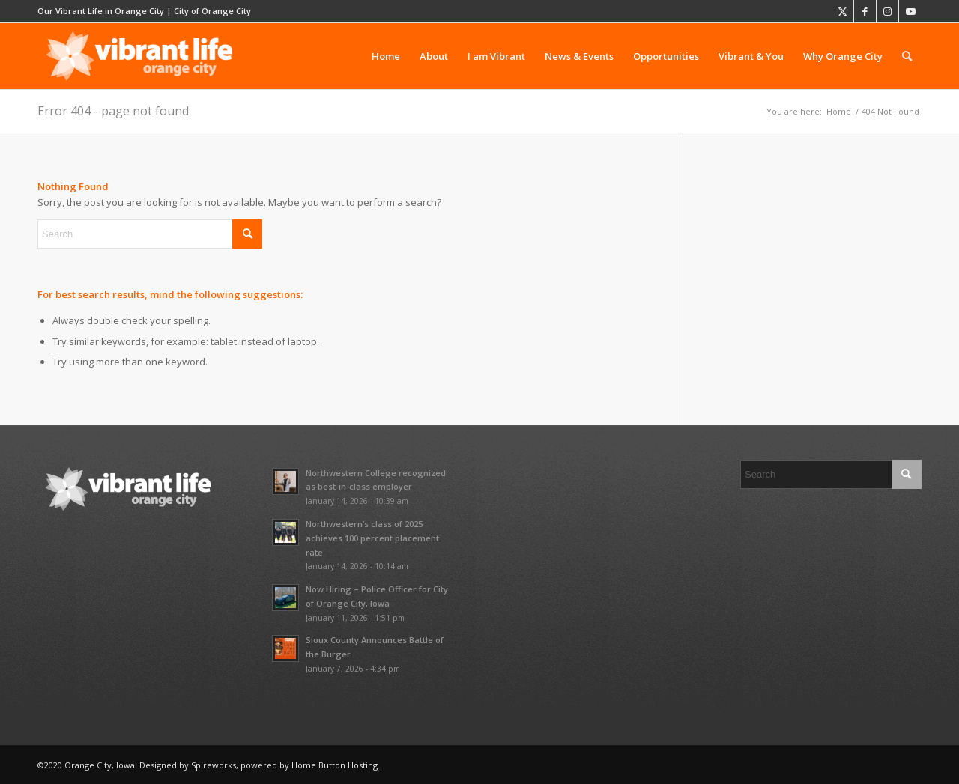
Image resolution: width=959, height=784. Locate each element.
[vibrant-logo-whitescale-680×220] (139, 56)
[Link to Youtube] (910, 11)
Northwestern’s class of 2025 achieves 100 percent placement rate (372, 538)
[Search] (907, 56)
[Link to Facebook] (865, 11)
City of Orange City (212, 10)
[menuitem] (386, 56)
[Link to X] (842, 11)
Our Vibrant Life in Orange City (100, 10)
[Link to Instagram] (887, 11)
